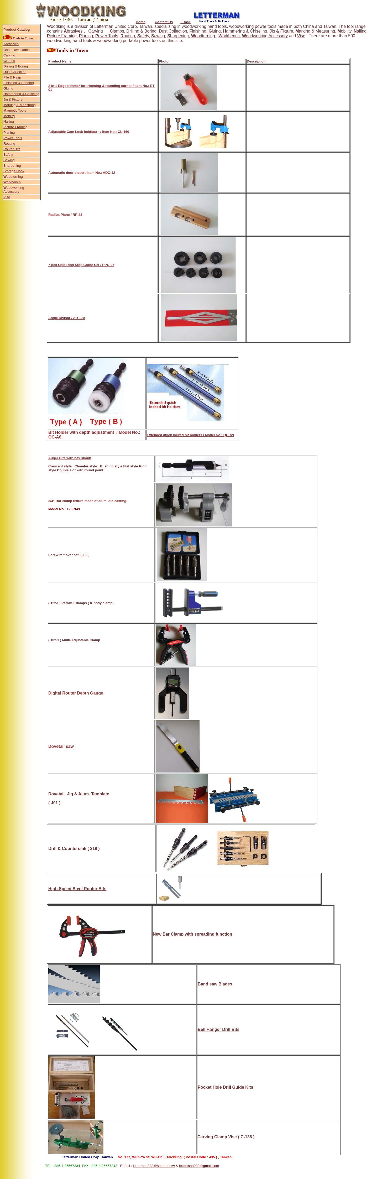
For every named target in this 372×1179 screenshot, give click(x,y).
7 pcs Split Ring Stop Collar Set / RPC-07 (81, 265)
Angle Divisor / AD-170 (66, 318)
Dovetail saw (61, 746)
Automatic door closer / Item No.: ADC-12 (81, 173)
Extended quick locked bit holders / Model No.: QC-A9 (190, 435)
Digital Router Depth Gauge (75, 693)
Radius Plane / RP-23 (65, 215)
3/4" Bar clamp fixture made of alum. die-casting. (87, 501)
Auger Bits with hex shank (69, 458)
